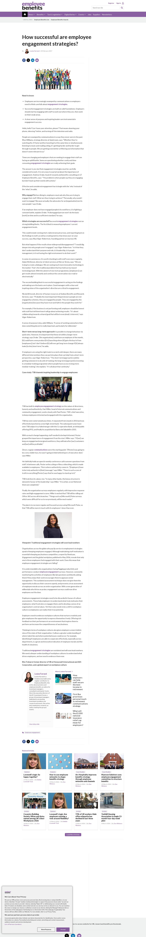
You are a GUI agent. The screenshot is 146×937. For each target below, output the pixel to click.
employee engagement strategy (48, 406)
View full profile (34, 724)
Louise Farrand (34, 51)
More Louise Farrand (63, 671)
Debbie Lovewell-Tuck (32, 780)
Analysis (53, 772)
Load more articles (73, 835)
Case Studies (80, 772)
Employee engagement (32, 732)
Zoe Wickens (118, 823)
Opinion (27, 772)
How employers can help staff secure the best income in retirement (78, 682)
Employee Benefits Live (41, 19)
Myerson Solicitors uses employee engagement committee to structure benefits (111, 778)
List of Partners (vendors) (13, 924)
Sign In (118, 3)
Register (111, 3)
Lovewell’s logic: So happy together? (32, 776)
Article (26, 811)
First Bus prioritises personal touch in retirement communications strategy (80, 700)
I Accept (63, 929)
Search (121, 7)
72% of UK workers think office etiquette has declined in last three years (86, 817)
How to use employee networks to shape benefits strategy (58, 777)
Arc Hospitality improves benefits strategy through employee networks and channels (86, 778)
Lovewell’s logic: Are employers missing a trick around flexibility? (59, 816)
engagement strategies (57, 104)
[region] (37, 910)
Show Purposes (46, 929)
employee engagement (49, 572)
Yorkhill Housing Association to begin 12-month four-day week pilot (111, 817)
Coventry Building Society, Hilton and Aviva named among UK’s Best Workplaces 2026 (34, 817)
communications (41, 450)
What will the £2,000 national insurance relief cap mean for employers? (78, 718)
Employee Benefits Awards (59, 19)
